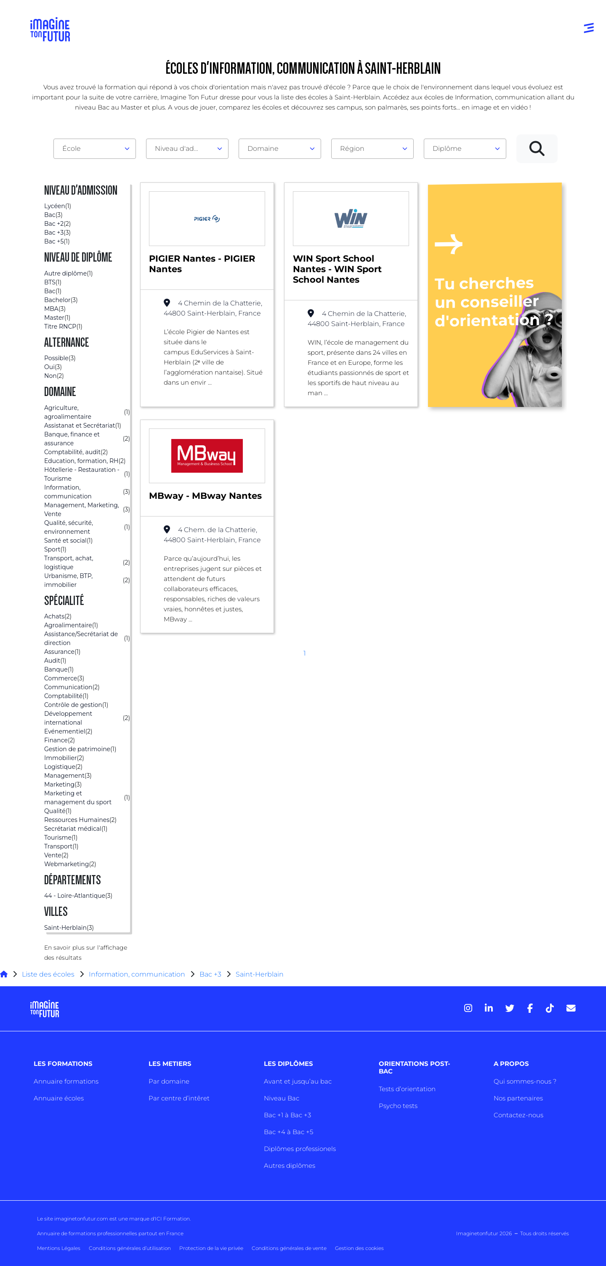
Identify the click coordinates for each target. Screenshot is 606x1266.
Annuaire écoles (59, 1098)
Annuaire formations (66, 1081)
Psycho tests (398, 1106)
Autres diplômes (289, 1166)
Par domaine (169, 1081)
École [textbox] (71, 149)
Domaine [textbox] (263, 149)
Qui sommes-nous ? (525, 1081)
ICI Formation (172, 1218)
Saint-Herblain (260, 974)
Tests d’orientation (407, 1089)
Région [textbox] (352, 149)
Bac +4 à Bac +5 (288, 1132)
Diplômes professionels (300, 1149)
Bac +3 (210, 974)
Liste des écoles (48, 974)
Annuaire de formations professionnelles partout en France (110, 1233)
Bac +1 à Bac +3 (287, 1115)
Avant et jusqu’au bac (298, 1081)
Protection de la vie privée (211, 1248)
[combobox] (94, 149)
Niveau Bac (281, 1098)
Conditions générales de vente (289, 1248)
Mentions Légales (58, 1248)
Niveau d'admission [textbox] (184, 149)
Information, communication (137, 974)
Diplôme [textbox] (447, 149)
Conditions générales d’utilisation (130, 1248)
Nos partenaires (518, 1098)
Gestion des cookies (359, 1248)
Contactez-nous (518, 1115)
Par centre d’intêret (179, 1098)
